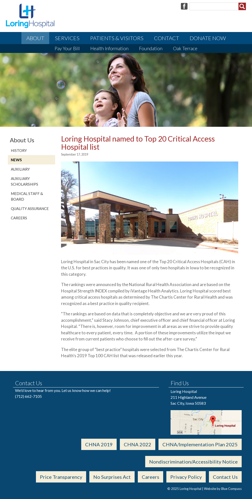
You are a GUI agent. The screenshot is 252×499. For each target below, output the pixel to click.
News (16, 160)
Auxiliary (20, 169)
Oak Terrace (185, 48)
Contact (166, 38)
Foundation (150, 48)
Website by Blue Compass (223, 489)
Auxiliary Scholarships (24, 181)
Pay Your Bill (67, 48)
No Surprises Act (112, 477)
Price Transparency (61, 477)
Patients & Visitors (116, 38)
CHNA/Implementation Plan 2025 (200, 444)
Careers (19, 218)
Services (67, 38)
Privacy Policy (186, 477)
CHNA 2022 (137, 444)
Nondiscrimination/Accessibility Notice (193, 462)
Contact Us (225, 477)
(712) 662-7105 (28, 396)
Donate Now (208, 38)
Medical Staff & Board (27, 196)
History (19, 150)
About (35, 38)
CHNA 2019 (99, 444)
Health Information (109, 48)
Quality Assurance (30, 208)
